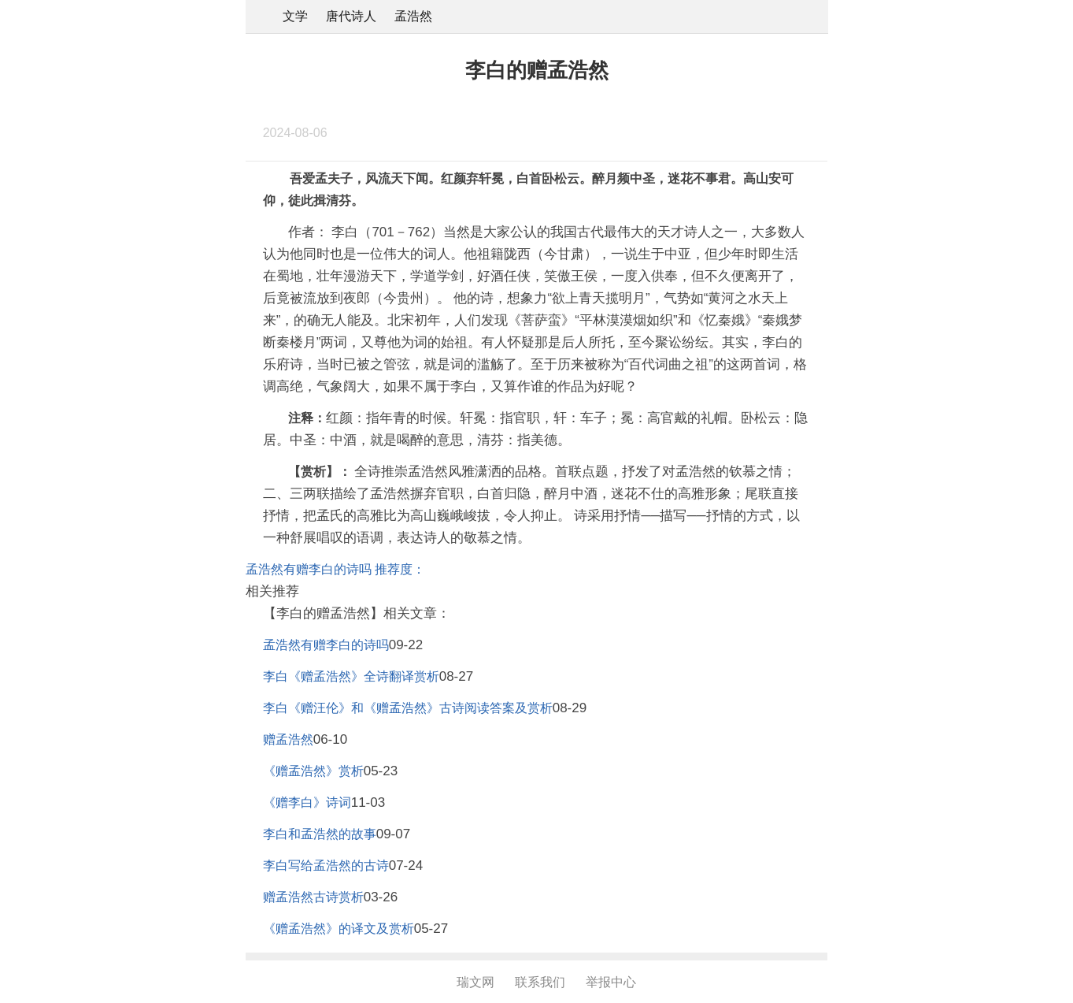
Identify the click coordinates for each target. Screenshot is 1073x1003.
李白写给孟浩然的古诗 (326, 865)
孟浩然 (413, 16)
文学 (295, 16)
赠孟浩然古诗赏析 (313, 897)
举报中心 (611, 982)
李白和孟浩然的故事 (319, 834)
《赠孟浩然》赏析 (313, 771)
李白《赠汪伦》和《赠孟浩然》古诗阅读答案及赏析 (408, 708)
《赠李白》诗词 (307, 802)
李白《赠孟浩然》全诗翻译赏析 (351, 676)
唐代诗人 (351, 16)
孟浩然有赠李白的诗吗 (326, 645)
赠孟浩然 (288, 739)
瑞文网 (475, 982)
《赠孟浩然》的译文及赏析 (338, 928)
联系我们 (540, 982)
